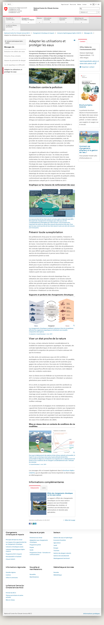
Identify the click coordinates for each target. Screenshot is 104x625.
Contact (84, 4)
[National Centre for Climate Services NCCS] (33, 10)
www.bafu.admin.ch (87, 63)
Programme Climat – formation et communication (40, 553)
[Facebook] (30, 523)
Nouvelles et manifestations (10, 18)
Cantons (8, 575)
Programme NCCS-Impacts (14, 554)
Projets (32, 547)
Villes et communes (12, 577)
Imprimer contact (88, 67)
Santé (55, 545)
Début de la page (69, 520)
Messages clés (88, 33)
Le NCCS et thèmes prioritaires (11, 26)
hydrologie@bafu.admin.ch (89, 61)
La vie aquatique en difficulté (14, 65)
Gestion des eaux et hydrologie (63, 537)
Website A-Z (90, 12)
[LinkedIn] (35, 523)
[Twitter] (32, 523)
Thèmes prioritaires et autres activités (14, 596)
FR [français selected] (93, 4)
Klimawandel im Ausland (13, 556)
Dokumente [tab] (35, 488)
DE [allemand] (91, 4)
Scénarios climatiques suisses (14, 547)
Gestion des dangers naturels (62, 553)
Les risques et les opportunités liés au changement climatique (16, 543)
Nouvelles (33, 574)
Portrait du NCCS (11, 592)
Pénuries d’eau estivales (12, 56)
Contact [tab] (82, 41)
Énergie (56, 548)
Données (56, 572)
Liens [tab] (44, 488)
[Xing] (34, 523)
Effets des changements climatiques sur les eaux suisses (60, 494)
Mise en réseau (10, 600)
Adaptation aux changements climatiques (39, 541)
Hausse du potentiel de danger (15, 60)
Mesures (39, 18)
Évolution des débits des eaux (14, 51)
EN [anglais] (98, 4)
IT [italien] (95, 4)
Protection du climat (36, 537)
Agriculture (57, 543)
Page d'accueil (65, 4)
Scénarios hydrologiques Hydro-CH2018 (69, 33)
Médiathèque (58, 575)
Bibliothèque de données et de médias (81, 18)
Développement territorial (62, 558)
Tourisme (56, 550)
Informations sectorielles (47, 18)
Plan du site (73, 4)
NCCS (8, 4)
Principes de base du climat (14, 539)
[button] (81, 8)
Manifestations (34, 577)
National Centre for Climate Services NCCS (17, 33)
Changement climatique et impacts (29, 19)
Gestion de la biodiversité (61, 555)
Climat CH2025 (10, 559)
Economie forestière (60, 540)
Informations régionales (63, 18)
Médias (79, 4)
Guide (31, 550)
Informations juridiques (91, 614)
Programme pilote (35, 545)
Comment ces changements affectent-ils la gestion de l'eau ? (88, 149)
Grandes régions (11, 572)
